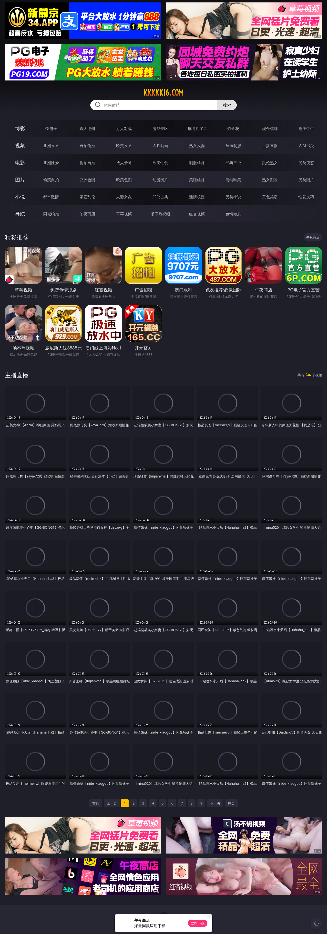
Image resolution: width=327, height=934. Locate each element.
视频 (20, 145)
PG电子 (50, 128)
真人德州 (87, 128)
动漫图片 (160, 179)
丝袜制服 (233, 145)
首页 (95, 803)
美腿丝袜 (197, 179)
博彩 (20, 128)
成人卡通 (124, 162)
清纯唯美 (233, 179)
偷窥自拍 (51, 179)
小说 (20, 196)
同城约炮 (51, 214)
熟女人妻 (197, 145)
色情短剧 (233, 214)
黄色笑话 (270, 196)
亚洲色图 (87, 179)
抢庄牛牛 (306, 128)
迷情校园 (197, 196)
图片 (20, 179)
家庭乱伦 (87, 196)
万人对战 (124, 128)
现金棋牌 (270, 128)
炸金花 (233, 128)
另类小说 (233, 196)
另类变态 (306, 162)
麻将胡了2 (197, 128)
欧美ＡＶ (124, 145)
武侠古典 (160, 196)
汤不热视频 (160, 214)
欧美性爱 (160, 162)
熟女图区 (270, 179)
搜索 (227, 105)
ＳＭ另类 (306, 145)
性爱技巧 (306, 196)
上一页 (112, 803)
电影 (20, 162)
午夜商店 (87, 214)
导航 (20, 213)
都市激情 (51, 196)
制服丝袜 (197, 162)
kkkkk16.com (163, 93)
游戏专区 (160, 128)
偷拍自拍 (87, 162)
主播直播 (270, 145)
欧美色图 (124, 179)
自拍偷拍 (87, 145)
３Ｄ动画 (160, 145)
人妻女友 (124, 196)
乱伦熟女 (270, 162)
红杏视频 (197, 214)
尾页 (231, 803)
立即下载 (197, 923)
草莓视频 (124, 214)
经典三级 (233, 162)
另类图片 (306, 179)
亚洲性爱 (51, 162)
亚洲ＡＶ (51, 145)
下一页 (215, 803)
